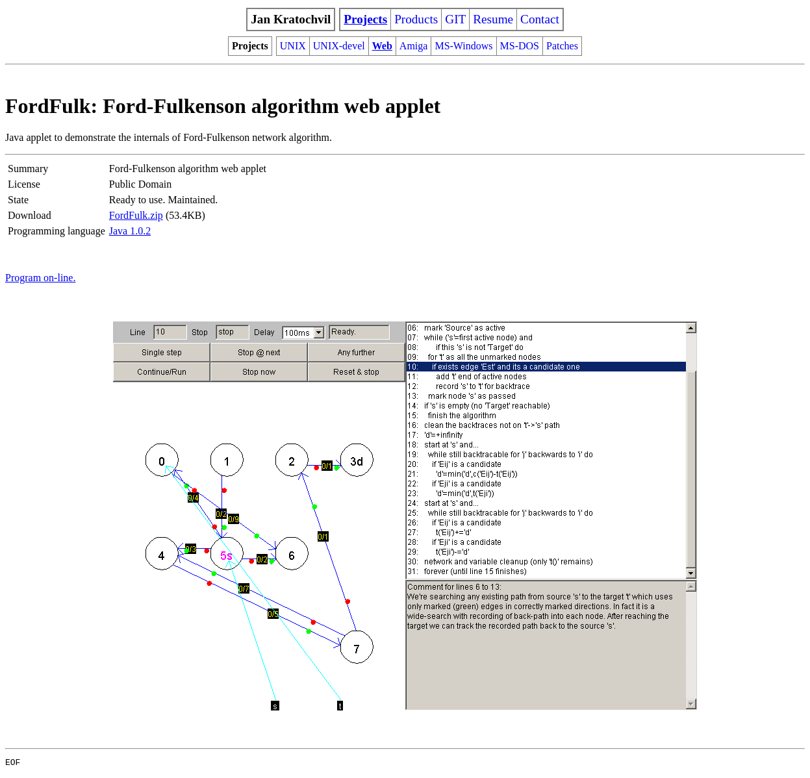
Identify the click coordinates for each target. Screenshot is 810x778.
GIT (455, 19)
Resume (493, 19)
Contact (539, 19)
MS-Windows (463, 45)
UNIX (293, 45)
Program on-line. (40, 277)
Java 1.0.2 (130, 230)
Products (416, 19)
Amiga (413, 45)
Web (382, 45)
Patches (562, 45)
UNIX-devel (339, 45)
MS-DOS (519, 45)
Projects (365, 19)
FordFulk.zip (136, 215)
